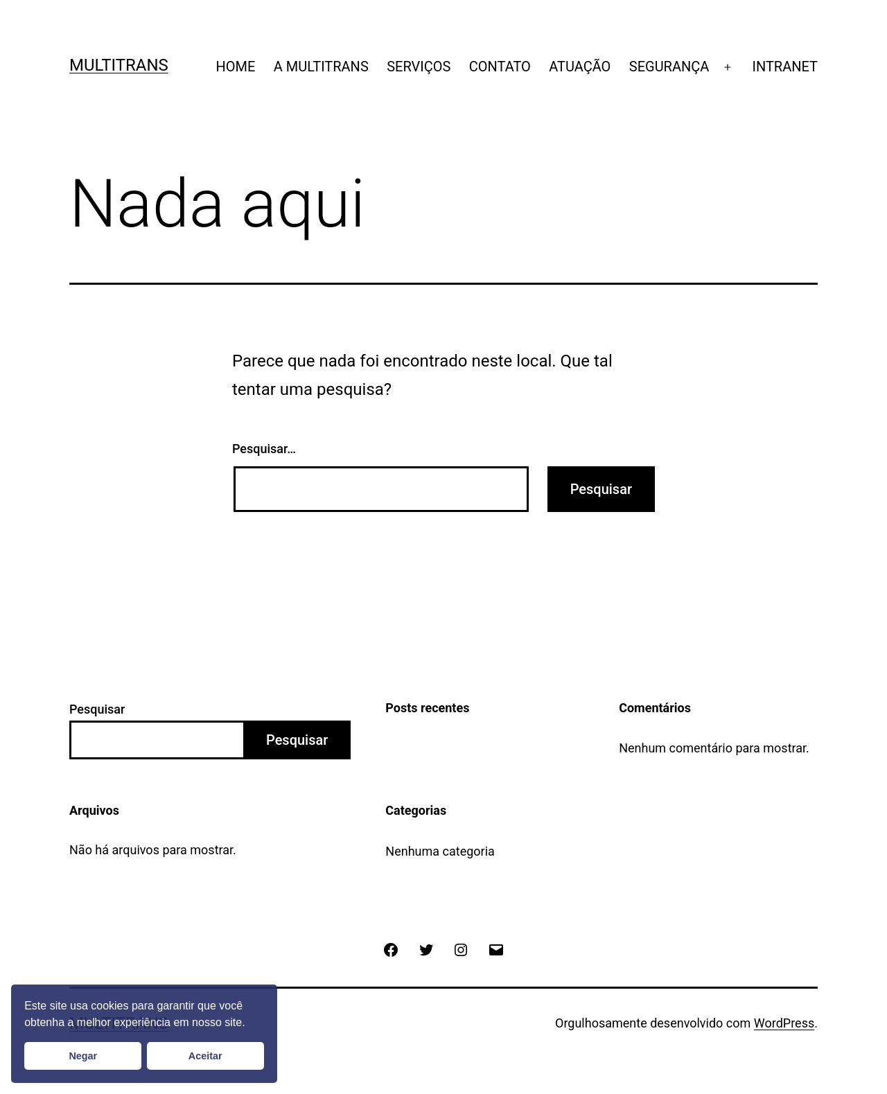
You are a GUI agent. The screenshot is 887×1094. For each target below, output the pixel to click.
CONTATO (500, 66)
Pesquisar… (264, 448)
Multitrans (118, 65)
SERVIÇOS (418, 66)
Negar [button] (83, 1055)
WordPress (784, 1023)
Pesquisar (97, 709)
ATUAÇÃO (580, 66)
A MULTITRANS (321, 66)
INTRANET (785, 66)
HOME (235, 66)
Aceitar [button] (205, 1055)
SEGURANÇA (669, 66)
